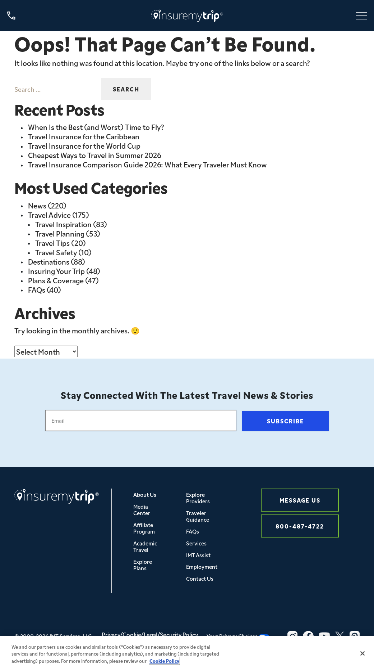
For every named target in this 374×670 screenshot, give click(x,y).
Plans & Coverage (56, 280)
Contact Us (199, 578)
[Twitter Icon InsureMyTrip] (339, 636)
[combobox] (53, 89)
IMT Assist (198, 555)
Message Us (300, 500)
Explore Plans (142, 565)
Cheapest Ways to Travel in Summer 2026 (94, 155)
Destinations (48, 261)
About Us (144, 494)
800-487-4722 (300, 526)
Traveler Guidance (197, 516)
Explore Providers (198, 498)
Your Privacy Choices (238, 636)
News (37, 205)
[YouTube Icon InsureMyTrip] (324, 636)
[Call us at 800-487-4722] (11, 16)
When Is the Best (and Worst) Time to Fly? (96, 127)
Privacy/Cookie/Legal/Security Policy (150, 634)
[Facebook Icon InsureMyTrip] (308, 636)
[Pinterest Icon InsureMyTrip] (355, 636)
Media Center (141, 510)
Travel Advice (49, 215)
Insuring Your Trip (56, 271)
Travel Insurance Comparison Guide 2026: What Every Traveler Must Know (147, 164)
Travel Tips (52, 243)
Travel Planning (59, 233)
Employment (201, 566)
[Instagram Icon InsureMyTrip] (292, 636)
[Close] (362, 660)
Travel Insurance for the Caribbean (83, 136)
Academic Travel (145, 546)
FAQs (36, 289)
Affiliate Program (144, 528)
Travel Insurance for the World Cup (84, 145)
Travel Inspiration (63, 224)
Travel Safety (56, 252)
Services (196, 543)
